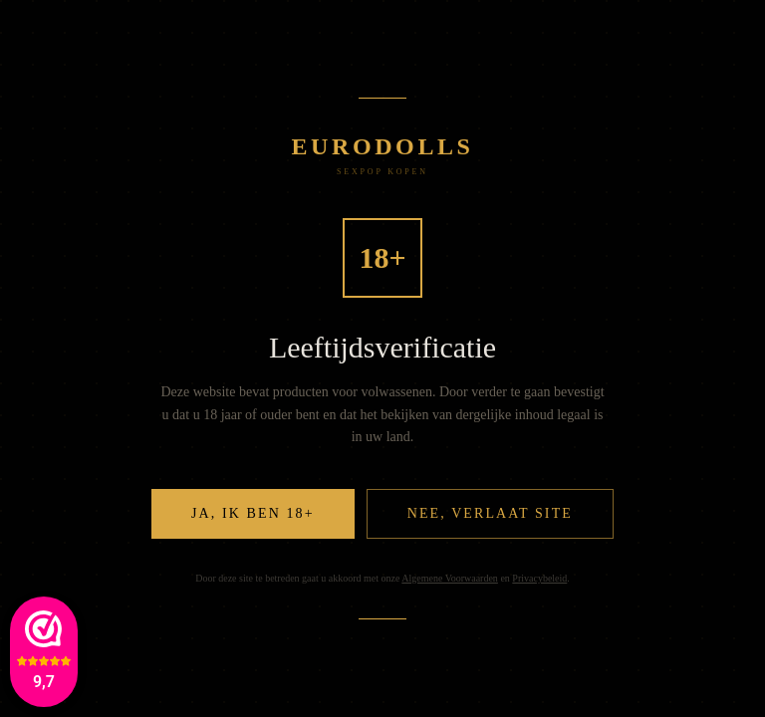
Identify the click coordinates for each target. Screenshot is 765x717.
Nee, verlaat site (490, 513)
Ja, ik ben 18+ (253, 513)
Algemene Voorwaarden (449, 578)
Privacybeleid (539, 578)
